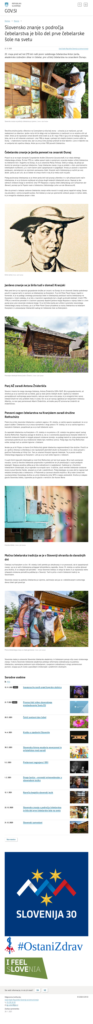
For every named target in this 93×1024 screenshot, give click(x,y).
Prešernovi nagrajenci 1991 (35, 762)
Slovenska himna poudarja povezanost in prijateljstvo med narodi (42, 749)
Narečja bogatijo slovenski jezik (38, 792)
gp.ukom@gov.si (12, 1005)
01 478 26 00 (11, 1002)
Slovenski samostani (32, 822)
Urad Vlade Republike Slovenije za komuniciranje (73, 48)
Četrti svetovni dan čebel (34, 717)
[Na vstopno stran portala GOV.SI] (16, 7)
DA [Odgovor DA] (37, 990)
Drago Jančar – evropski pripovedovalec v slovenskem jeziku (42, 779)
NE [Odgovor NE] (45, 990)
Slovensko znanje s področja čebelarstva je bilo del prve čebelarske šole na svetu (42, 809)
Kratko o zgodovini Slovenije (36, 732)
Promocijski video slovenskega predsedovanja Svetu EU (37, 704)
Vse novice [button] (11, 839)
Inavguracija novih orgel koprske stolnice (42, 687)
